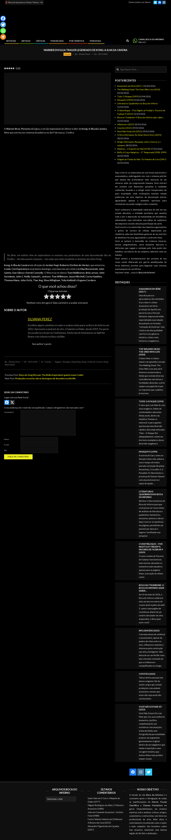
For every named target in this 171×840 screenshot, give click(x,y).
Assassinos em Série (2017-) (130, 86)
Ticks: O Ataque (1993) (128, 96)
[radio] (46, 297)
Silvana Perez (40, 319)
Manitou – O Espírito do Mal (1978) (133, 149)
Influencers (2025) (125, 124)
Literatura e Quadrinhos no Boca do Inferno (137, 103)
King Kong (76, 362)
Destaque (66, 362)
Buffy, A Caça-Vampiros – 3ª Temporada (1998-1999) (141, 152)
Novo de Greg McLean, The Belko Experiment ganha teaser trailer (51, 375)
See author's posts (41, 344)
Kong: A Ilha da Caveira (92, 362)
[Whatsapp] (3, 31)
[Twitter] (3, 24)
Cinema (67, 54)
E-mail (6, 445)
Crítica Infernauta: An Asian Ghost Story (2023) (139, 135)
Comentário (9, 412)
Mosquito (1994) (125, 100)
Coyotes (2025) (124, 128)
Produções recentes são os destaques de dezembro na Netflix (45, 378)
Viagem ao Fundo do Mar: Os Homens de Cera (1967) (141, 159)
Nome (6, 439)
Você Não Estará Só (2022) (129, 131)
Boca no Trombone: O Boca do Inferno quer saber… (140, 117)
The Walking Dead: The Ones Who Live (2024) (138, 89)
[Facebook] (3, 18)
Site (5, 450)
